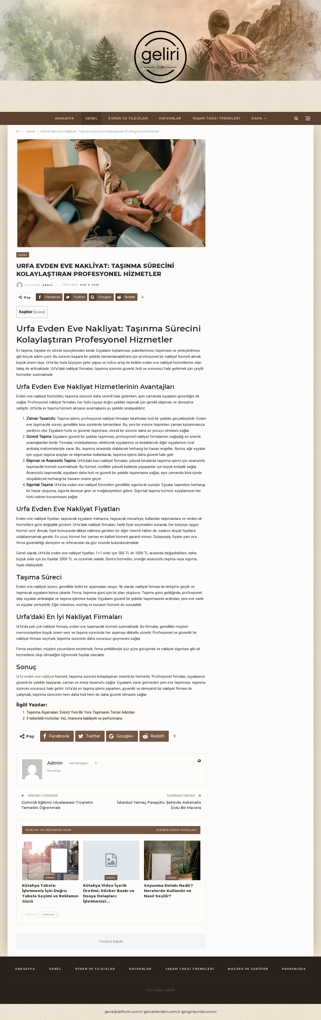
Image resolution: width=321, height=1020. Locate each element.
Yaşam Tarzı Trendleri (217, 118)
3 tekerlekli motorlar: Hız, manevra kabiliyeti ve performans (74, 718)
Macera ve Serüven (248, 969)
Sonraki (49, 914)
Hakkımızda (294, 969)
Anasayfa (64, 118)
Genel (91, 118)
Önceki (30, 914)
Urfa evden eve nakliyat (35, 676)
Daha (257, 118)
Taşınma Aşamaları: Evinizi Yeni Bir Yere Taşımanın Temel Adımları (80, 712)
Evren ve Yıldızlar (128, 118)
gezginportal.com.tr (199, 1011)
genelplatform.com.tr (124, 1011)
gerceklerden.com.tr (162, 1011)
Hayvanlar (170, 118)
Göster (39, 312)
